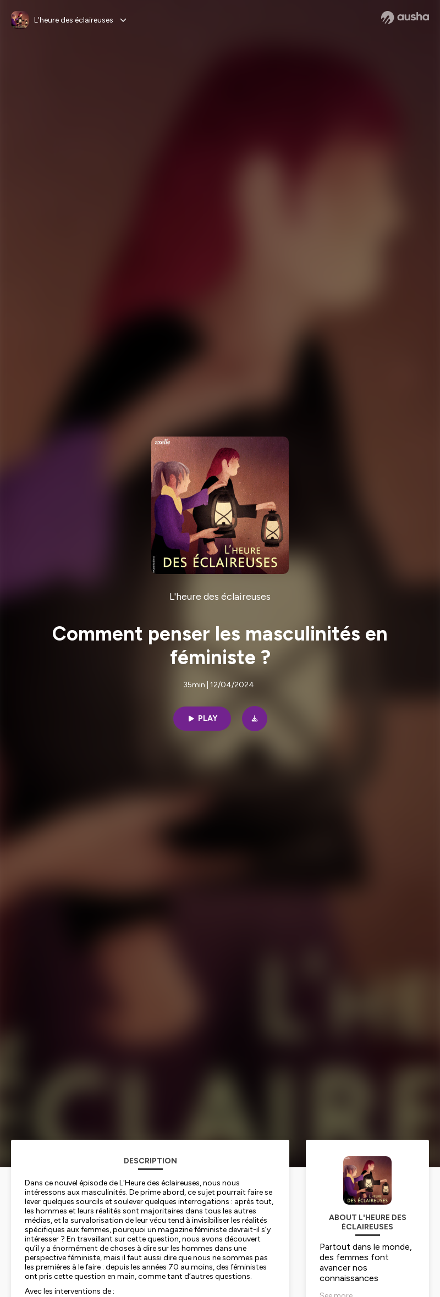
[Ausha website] (405, 17)
